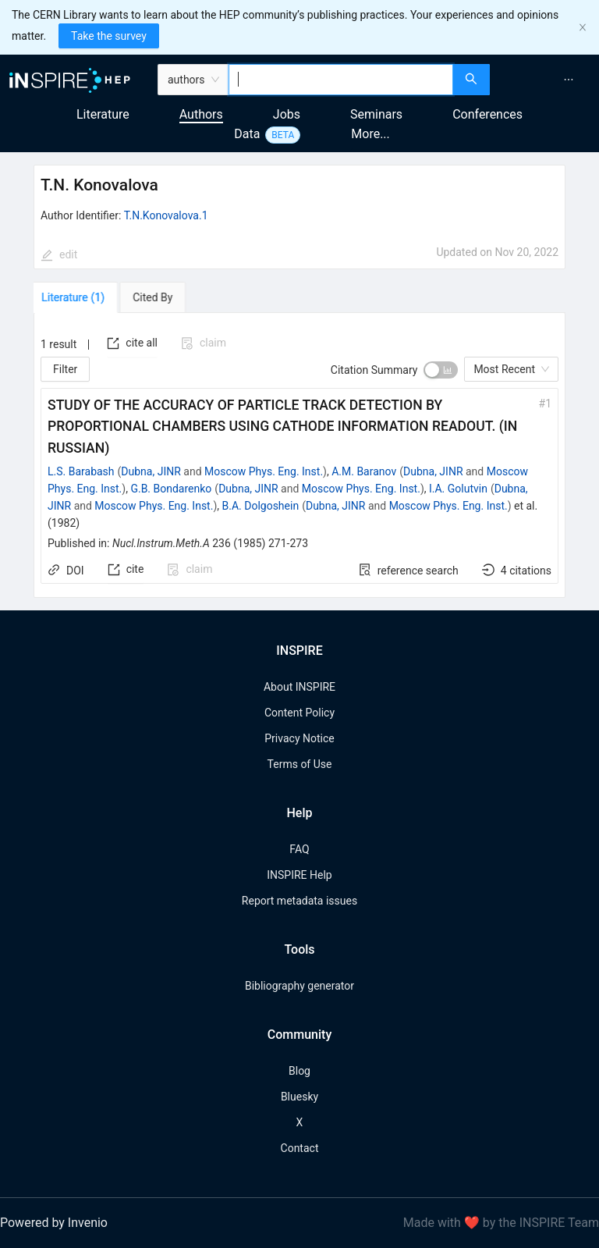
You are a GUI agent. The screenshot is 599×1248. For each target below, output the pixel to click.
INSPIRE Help (299, 875)
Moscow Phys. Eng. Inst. (263, 471)
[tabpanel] (299, 455)
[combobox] (341, 79)
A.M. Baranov (363, 471)
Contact (300, 1148)
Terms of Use (300, 764)
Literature (102, 114)
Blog (299, 1071)
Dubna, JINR (151, 471)
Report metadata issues (299, 900)
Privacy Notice (299, 738)
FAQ (299, 849)
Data (247, 133)
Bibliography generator (299, 986)
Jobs (286, 114)
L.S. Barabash (81, 471)
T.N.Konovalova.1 (166, 215)
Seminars (376, 114)
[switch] (441, 370)
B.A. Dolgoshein (261, 506)
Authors (201, 114)
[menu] (546, 80)
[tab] (78, 297)
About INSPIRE (299, 687)
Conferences (487, 114)
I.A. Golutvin (458, 488)
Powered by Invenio (54, 1222)
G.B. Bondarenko (170, 488)
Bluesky (299, 1096)
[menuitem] (568, 80)
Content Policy (299, 712)
